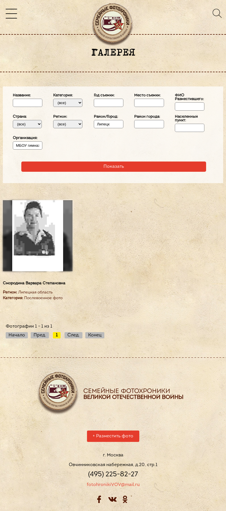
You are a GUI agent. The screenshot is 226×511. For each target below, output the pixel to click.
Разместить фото (113, 437)
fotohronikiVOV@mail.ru (113, 485)
